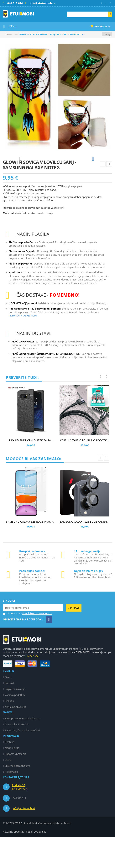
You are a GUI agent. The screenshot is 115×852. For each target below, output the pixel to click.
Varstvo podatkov (15, 709)
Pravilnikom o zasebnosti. (37, 628)
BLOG (8, 774)
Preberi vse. (32, 670)
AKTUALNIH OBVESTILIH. (23, 330)
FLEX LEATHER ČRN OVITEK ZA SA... (30, 455)
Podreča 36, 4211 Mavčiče (19, 801)
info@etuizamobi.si (24, 823)
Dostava (9, 756)
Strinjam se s (12, 628)
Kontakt (9, 697)
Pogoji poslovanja (15, 703)
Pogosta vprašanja (15, 768)
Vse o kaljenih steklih (17, 739)
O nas (8, 691)
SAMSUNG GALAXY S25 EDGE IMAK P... (30, 536)
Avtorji (67, 837)
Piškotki (9, 715)
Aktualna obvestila (15, 721)
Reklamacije (11, 786)
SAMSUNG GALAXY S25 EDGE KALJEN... (84, 536)
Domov (9, 34)
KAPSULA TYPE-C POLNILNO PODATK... (84, 455)
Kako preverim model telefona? (23, 733)
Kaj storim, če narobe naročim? (22, 745)
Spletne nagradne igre (17, 780)
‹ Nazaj (107, 34)
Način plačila (12, 762)
